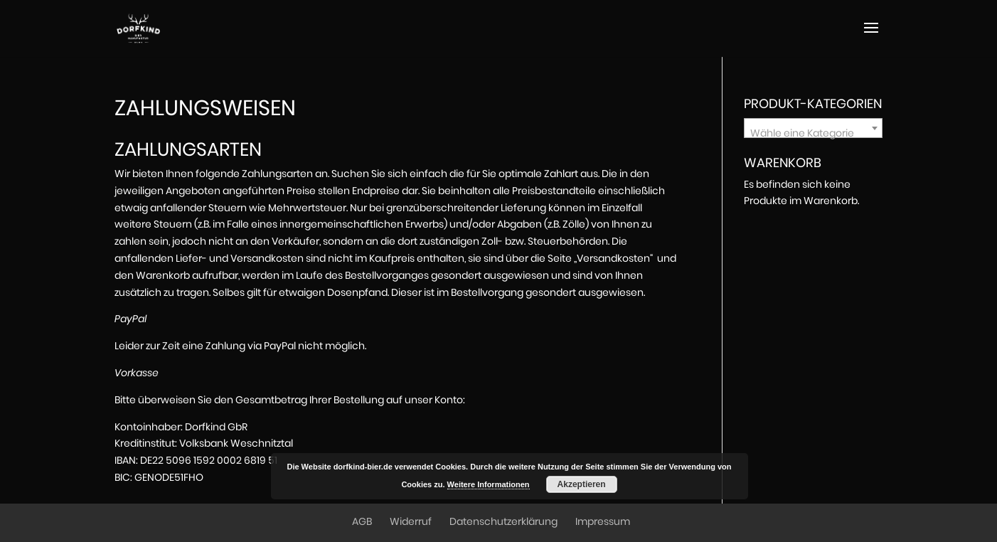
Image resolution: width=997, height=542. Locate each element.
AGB (362, 522)
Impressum (602, 522)
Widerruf (411, 522)
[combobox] (813, 128)
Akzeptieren (582, 484)
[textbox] (813, 134)
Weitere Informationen (488, 484)
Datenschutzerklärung (503, 522)
